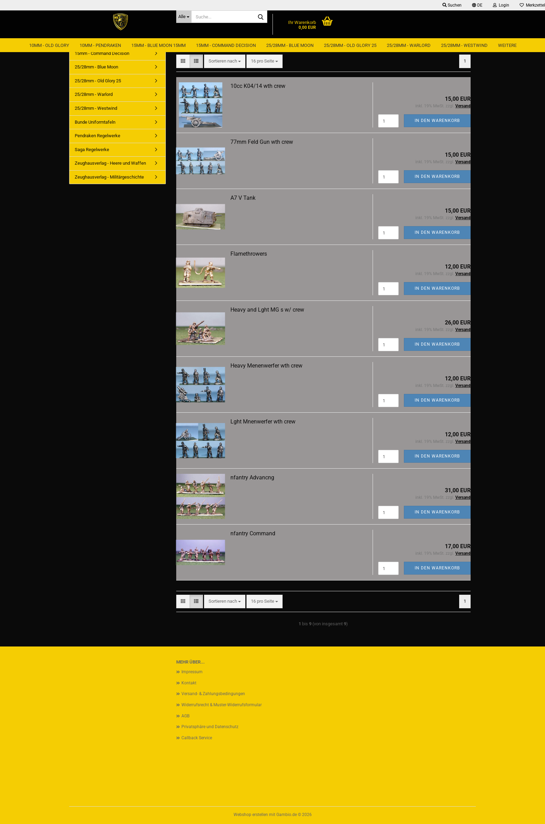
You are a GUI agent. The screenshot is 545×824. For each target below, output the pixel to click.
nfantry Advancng (252, 477)
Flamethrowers (248, 253)
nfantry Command (252, 533)
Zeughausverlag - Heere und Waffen (110, 163)
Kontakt (188, 683)
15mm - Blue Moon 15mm (158, 45)
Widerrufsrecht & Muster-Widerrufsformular (221, 704)
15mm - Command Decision (226, 45)
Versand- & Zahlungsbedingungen (213, 693)
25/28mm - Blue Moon (290, 45)
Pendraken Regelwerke (97, 135)
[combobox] (224, 61)
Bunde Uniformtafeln (95, 122)
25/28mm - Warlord (409, 45)
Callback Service (196, 737)
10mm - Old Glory (49, 45)
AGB (185, 716)
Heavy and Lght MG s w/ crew (267, 309)
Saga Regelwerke (92, 149)
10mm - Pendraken (100, 45)
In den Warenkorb (437, 120)
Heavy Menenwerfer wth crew (266, 365)
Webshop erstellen (251, 814)
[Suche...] (184, 16)
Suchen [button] (452, 5)
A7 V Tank (242, 198)
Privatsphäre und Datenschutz (209, 726)
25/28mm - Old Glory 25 (350, 45)
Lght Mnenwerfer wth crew (262, 421)
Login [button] (501, 5)
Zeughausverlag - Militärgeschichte (109, 177)
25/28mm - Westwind (464, 45)
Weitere (507, 45)
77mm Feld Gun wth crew (261, 142)
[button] (477, 5)
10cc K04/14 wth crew (257, 86)
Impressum (192, 671)
